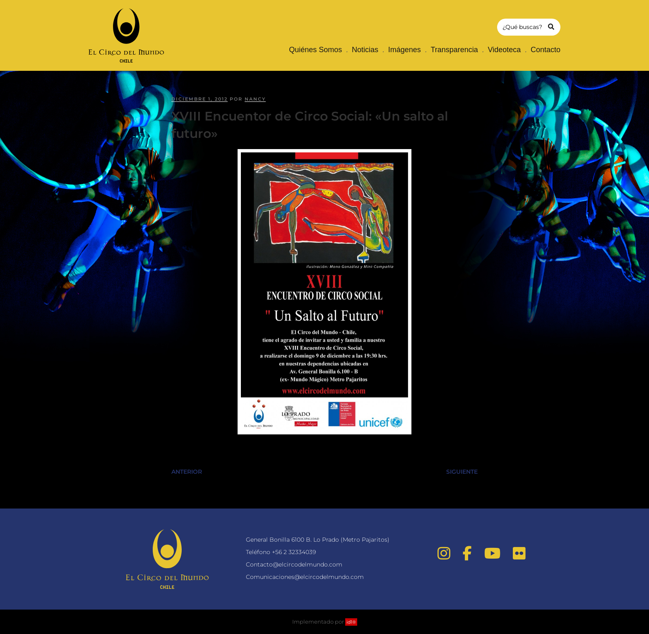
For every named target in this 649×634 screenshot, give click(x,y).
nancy (255, 99)
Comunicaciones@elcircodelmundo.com (305, 577)
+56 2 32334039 (294, 552)
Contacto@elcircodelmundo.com (294, 564)
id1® (351, 622)
